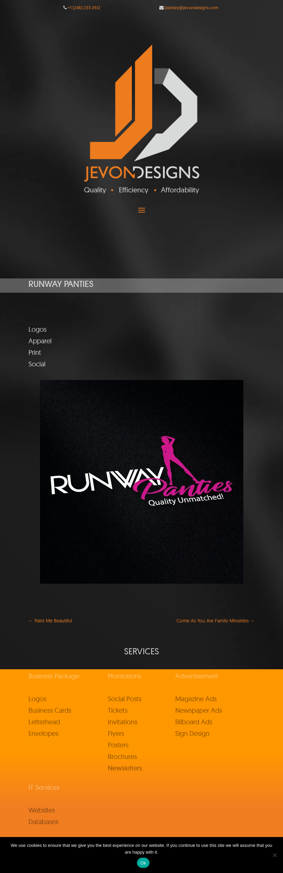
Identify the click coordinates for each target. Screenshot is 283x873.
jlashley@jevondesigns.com (191, 7)
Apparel (40, 341)
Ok (143, 863)
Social (36, 364)
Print (34, 352)
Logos (37, 329)
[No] (274, 855)
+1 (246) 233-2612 (84, 7)
